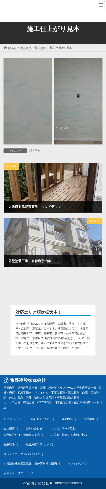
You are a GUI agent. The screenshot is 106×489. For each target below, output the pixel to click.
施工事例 (34, 150)
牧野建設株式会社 (37, 483)
